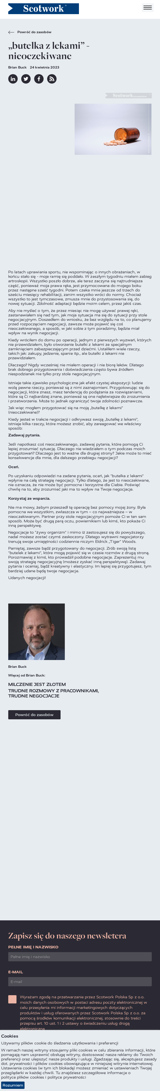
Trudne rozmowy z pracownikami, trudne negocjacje (53, 693)
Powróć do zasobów (29, 32)
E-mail (15, 972)
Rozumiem (13, 1085)
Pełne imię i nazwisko (33, 947)
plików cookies (30, 1077)
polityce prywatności (67, 1077)
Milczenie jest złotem (37, 684)
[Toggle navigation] (148, 7)
